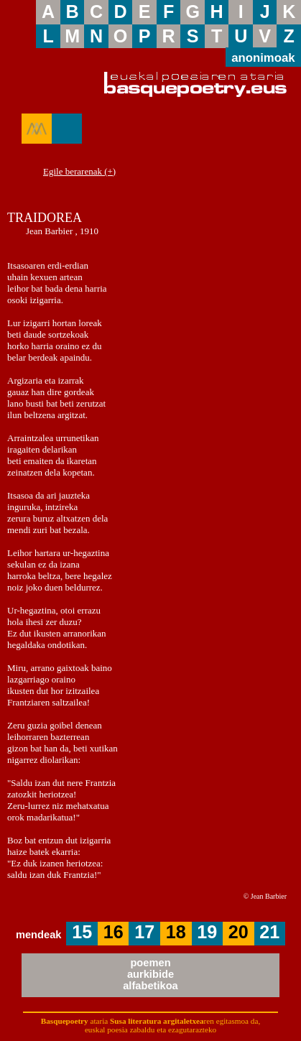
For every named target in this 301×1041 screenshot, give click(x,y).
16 (113, 932)
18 (176, 932)
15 (82, 932)
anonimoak (263, 58)
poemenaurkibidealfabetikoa (150, 974)
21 (269, 932)
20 (238, 932)
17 (144, 932)
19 (207, 932)
